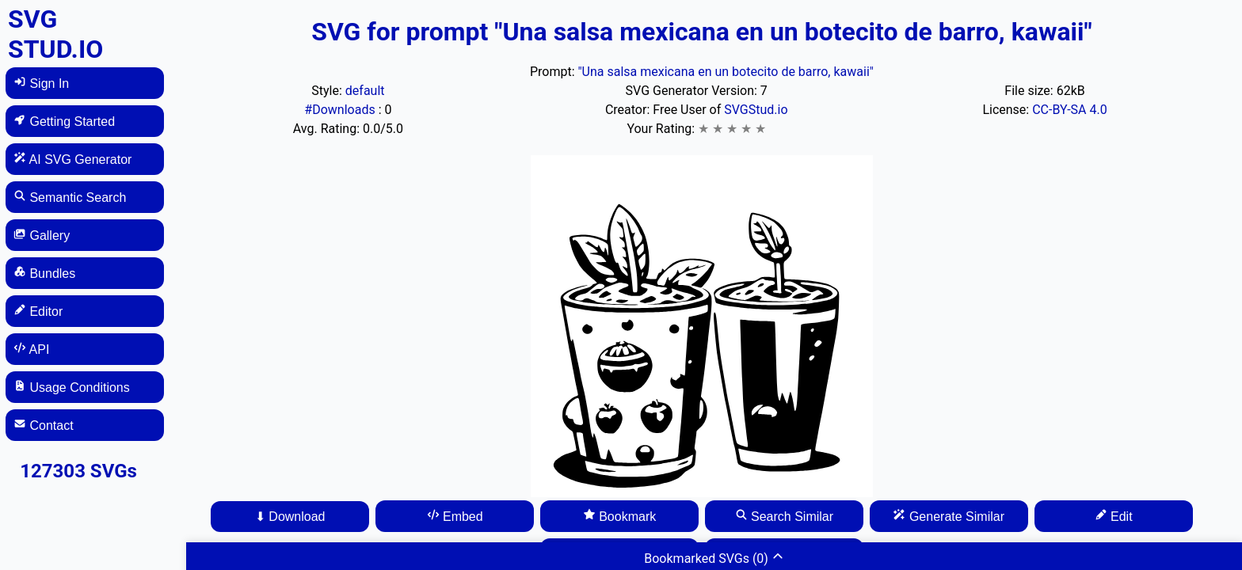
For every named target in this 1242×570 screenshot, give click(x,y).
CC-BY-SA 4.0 (1069, 109)
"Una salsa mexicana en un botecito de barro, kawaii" (725, 71)
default (365, 90)
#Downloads (341, 109)
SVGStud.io (755, 109)
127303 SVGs (78, 471)
